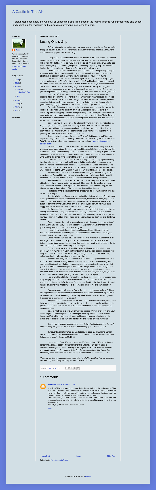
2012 (17, 107)
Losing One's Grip (23, 92)
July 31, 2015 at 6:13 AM (66, 384)
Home (78, 456)
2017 (17, 80)
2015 (17, 86)
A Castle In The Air (27, 12)
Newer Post (45, 456)
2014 (17, 100)
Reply (50, 408)
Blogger (88, 476)
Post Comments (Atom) (59, 460)
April (19, 96)
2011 (17, 110)
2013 (17, 104)
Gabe (17, 50)
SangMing (52, 384)
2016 (17, 83)
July (19, 89)
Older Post (111, 456)
